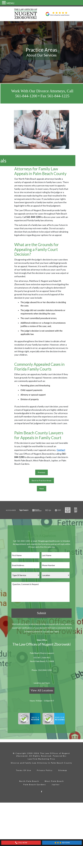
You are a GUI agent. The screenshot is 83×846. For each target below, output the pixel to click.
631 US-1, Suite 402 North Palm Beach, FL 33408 (42, 658)
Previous (41, 472)
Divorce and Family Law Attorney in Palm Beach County (41, 761)
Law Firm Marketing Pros (41, 757)
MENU (10, 3)
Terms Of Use (23, 769)
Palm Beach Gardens (34, 783)
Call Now (21, 842)
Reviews (62, 842)
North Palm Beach (29, 780)
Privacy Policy (44, 769)
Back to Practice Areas (41, 480)
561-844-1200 (23, 541)
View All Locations (42, 688)
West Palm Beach (54, 780)
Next (41, 488)
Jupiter (56, 783)
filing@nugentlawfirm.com (49, 541)
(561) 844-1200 (45, 668)
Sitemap (62, 769)
